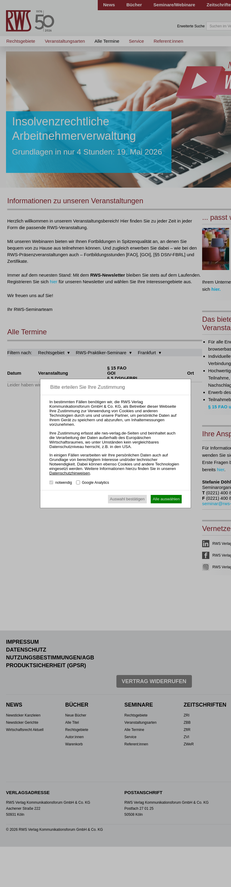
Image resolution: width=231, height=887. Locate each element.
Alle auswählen (166, 499)
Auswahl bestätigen (127, 499)
